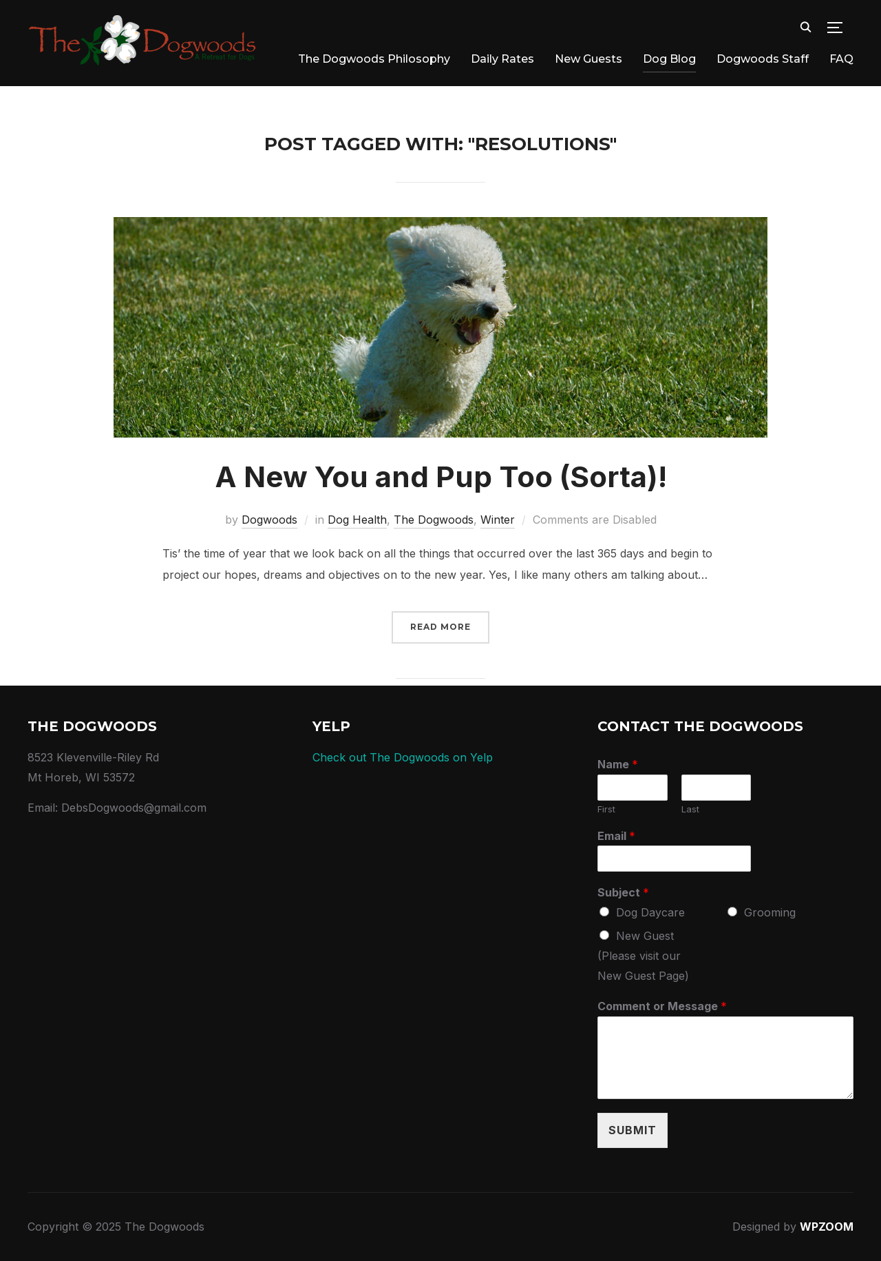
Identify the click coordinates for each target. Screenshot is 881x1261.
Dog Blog (669, 58)
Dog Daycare (650, 912)
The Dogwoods (434, 519)
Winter (497, 519)
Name (617, 764)
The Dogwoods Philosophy (374, 58)
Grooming (770, 912)
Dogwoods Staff (763, 58)
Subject (623, 892)
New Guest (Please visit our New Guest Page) (643, 956)
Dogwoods (269, 519)
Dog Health (357, 519)
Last (690, 808)
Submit (632, 1130)
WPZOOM (826, 1226)
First (606, 808)
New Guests (588, 58)
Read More (440, 627)
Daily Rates (502, 58)
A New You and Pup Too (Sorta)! (441, 476)
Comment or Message (662, 1006)
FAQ (841, 58)
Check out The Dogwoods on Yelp (402, 757)
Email (616, 836)
